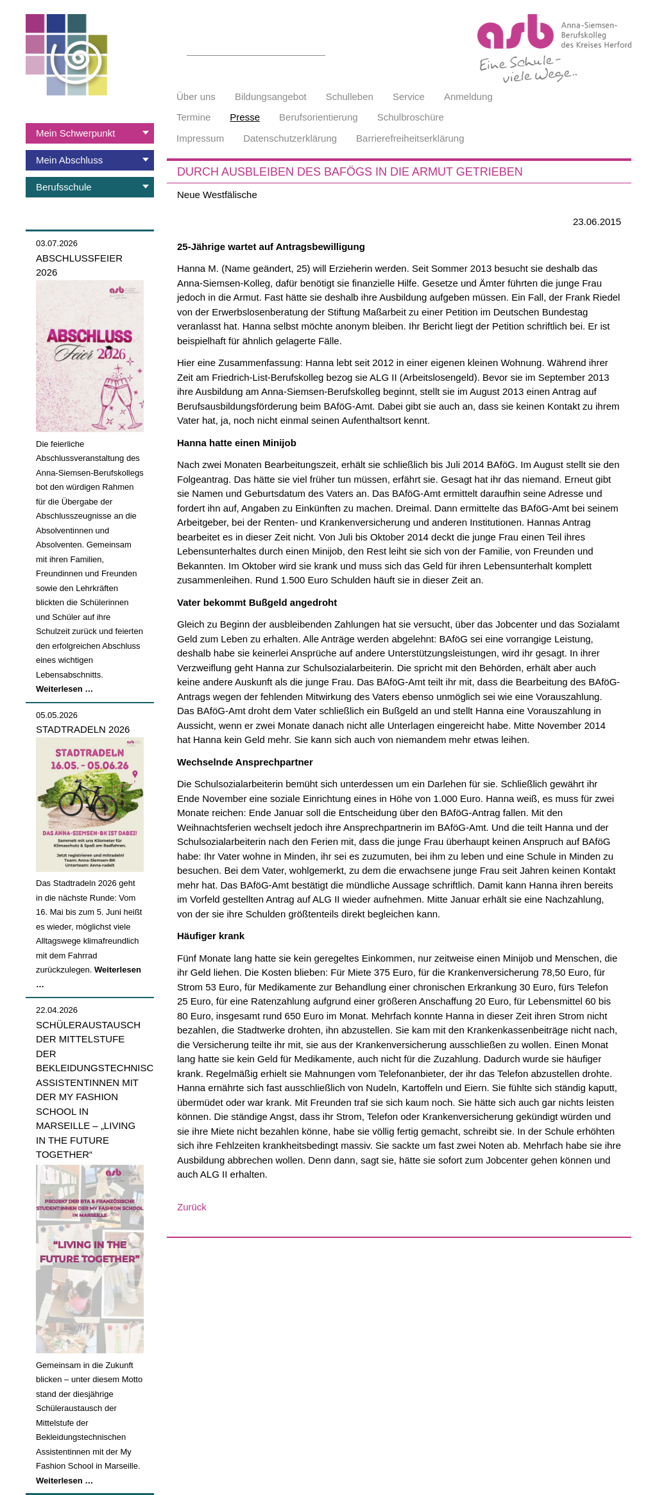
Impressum (200, 138)
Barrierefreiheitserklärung (410, 138)
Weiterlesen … (64, 689)
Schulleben (349, 96)
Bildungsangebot (271, 96)
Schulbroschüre (410, 117)
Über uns (196, 96)
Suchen (318, 48)
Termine (193, 117)
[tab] (90, 133)
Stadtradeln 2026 (83, 729)
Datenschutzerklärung (290, 138)
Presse (245, 117)
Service (409, 96)
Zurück (192, 1206)
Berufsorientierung (318, 117)
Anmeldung (468, 96)
